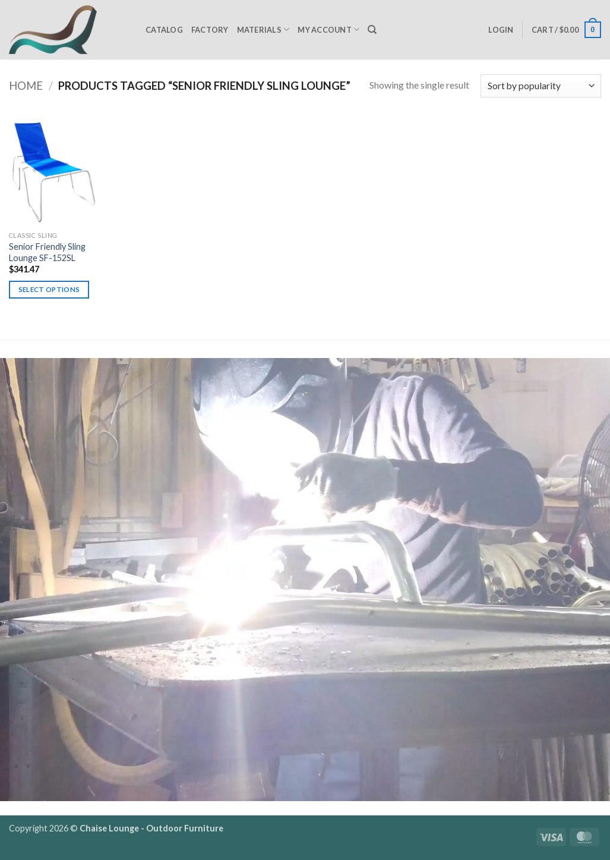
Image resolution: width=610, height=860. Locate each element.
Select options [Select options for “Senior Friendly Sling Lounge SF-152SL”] (49, 289)
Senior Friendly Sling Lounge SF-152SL (47, 252)
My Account (328, 29)
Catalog (164, 29)
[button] (500, 29)
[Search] (372, 29)
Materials (263, 29)
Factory (210, 29)
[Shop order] (541, 86)
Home (26, 85)
